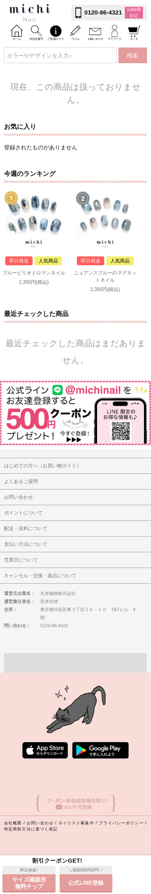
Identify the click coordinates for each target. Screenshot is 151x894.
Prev (9, 237)
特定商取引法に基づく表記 (31, 829)
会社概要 (13, 823)
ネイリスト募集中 (76, 823)
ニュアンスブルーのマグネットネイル (105, 276)
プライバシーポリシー (121, 823)
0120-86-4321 (103, 12)
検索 (132, 55)
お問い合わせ (40, 823)
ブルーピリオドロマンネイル (33, 273)
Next (141, 237)
